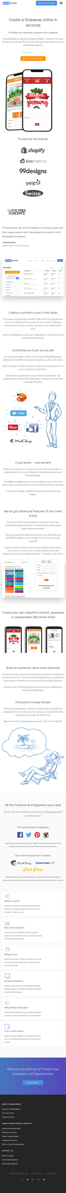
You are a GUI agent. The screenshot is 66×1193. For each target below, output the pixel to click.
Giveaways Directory (10, 1159)
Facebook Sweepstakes (11, 1128)
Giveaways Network (10, 1163)
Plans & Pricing (8, 1113)
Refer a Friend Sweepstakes (13, 1144)
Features (50, 811)
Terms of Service (37, 1174)
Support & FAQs (8, 1117)
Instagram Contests (9, 1140)
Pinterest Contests (9, 1132)
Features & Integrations (11, 1109)
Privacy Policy (51, 1174)
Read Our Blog (7, 1155)
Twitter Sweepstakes (10, 1136)
